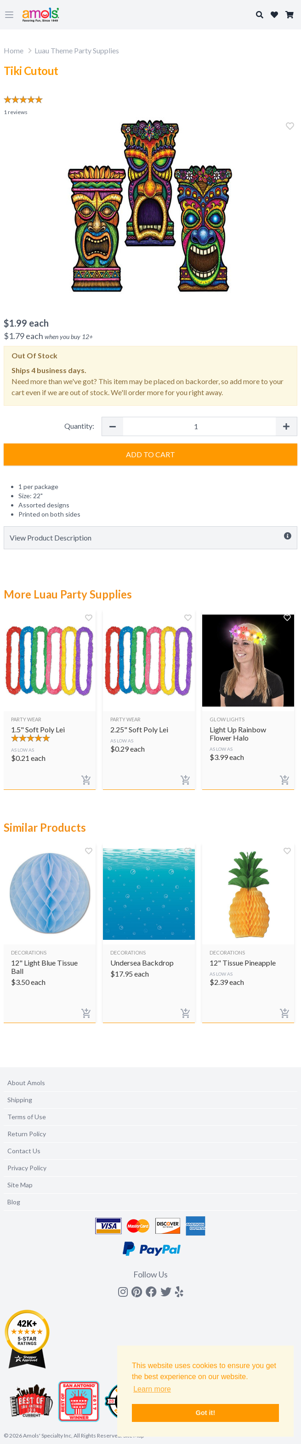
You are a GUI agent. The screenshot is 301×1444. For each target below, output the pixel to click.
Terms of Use (26, 1117)
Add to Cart (150, 454)
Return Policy (26, 1134)
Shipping (19, 1100)
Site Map (20, 1185)
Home (13, 50)
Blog (13, 1202)
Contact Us (23, 1151)
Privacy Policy (26, 1168)
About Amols (26, 1083)
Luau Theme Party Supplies (76, 50)
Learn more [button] (152, 1389)
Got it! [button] (205, 1412)
